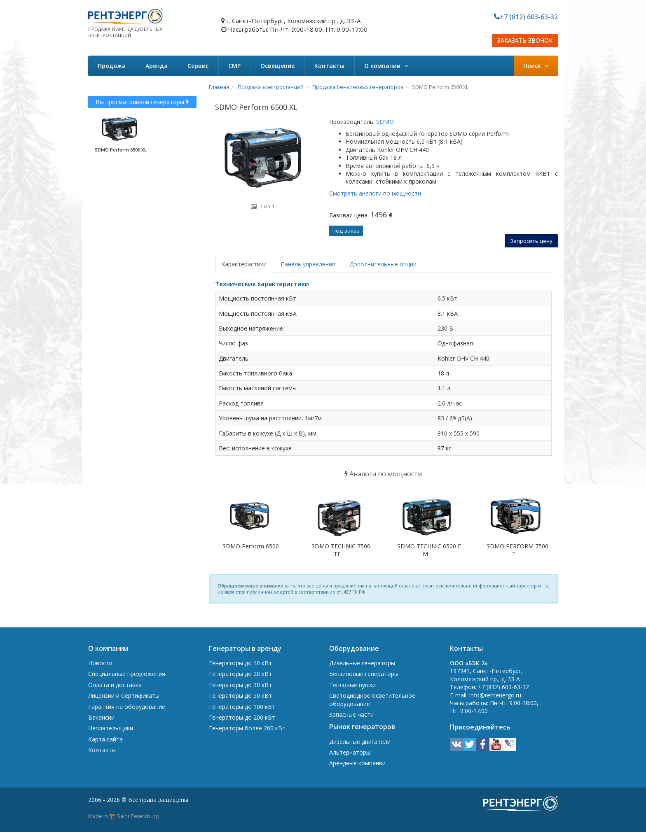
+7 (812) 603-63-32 (529, 16)
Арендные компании (357, 763)
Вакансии (101, 717)
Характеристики (244, 264)
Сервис (197, 66)
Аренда (156, 66)
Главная (219, 87)
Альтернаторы (349, 752)
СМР (234, 66)
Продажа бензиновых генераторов (357, 87)
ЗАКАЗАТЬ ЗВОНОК (524, 40)
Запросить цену (531, 241)
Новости (100, 663)
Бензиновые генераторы (363, 674)
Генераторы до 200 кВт (242, 717)
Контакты (329, 66)
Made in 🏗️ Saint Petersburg (123, 816)
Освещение (277, 66)
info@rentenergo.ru (495, 695)
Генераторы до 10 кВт (240, 663)
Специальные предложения (126, 674)
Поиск (535, 66)
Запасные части (351, 714)
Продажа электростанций (271, 87)
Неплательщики (110, 728)
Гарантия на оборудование (126, 707)
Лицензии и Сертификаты (123, 695)
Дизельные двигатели (360, 742)
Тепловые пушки (352, 685)
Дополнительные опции (383, 264)
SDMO (384, 122)
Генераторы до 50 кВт (240, 695)
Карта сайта (105, 739)
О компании (386, 66)
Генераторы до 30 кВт (240, 685)
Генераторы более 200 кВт (247, 728)
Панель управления (308, 264)
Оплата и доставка (115, 685)
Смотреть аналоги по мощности (375, 193)
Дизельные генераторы (362, 663)
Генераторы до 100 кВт (242, 707)
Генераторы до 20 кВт (240, 674)
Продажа (112, 66)
